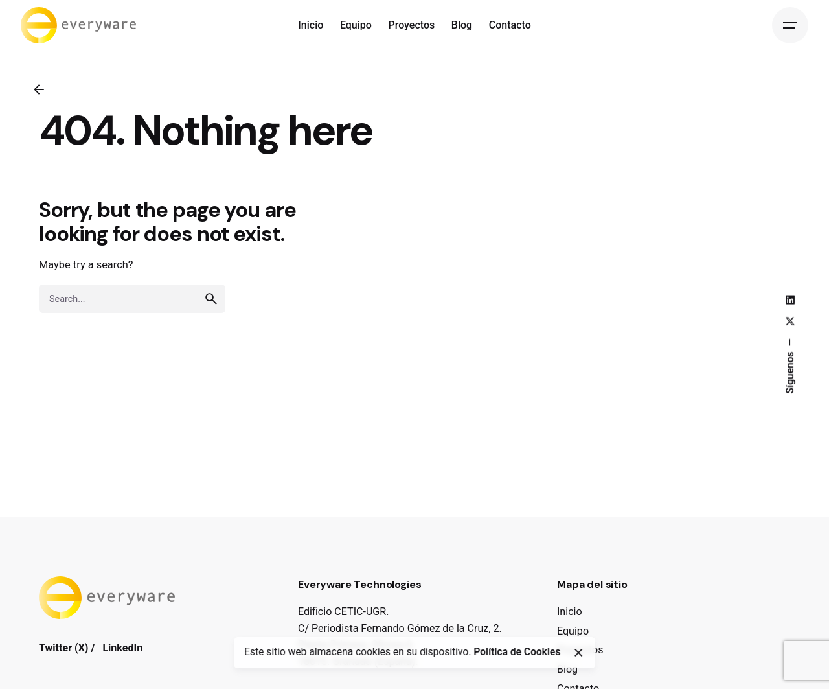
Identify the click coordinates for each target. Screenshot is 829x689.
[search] (211, 299)
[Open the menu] (790, 25)
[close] (578, 653)
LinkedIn (122, 648)
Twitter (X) (63, 648)
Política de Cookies (516, 652)
